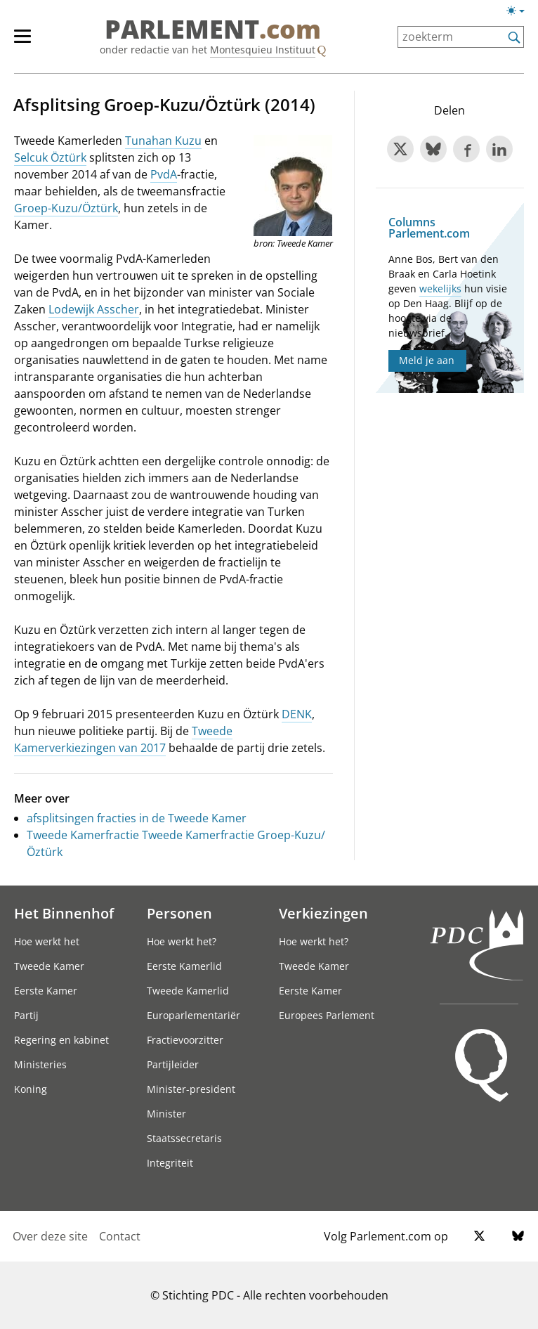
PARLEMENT (213, 29)
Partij (26, 1015)
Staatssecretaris (184, 1138)
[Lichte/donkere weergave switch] (520, 11)
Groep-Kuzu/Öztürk (66, 208)
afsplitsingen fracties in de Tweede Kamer (137, 818)
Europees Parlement (326, 1015)
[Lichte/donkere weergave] (520, 13)
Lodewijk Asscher (93, 309)
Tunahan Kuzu (163, 140)
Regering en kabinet (61, 1039)
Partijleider (173, 1064)
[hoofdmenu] (29, 42)
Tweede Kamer (49, 966)
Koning (30, 1089)
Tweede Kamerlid (188, 990)
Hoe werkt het (46, 941)
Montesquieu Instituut (262, 49)
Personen (179, 913)
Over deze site (50, 1236)
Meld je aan (426, 360)
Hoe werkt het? (181, 941)
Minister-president (191, 1089)
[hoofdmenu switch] (22, 42)
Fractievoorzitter (185, 1039)
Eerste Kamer (45, 990)
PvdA (163, 174)
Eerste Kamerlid (184, 966)
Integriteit (170, 1162)
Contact (119, 1236)
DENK (297, 714)
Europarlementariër (193, 1015)
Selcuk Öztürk (50, 157)
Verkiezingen (323, 913)
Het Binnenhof (64, 913)
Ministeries (40, 1064)
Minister (166, 1113)
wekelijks (440, 288)
